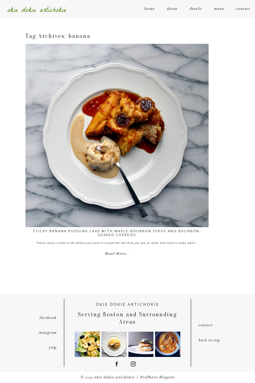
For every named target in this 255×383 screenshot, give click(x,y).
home (149, 9)
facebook (48, 318)
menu (219, 9)
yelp (53, 347)
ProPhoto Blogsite (157, 377)
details (195, 9)
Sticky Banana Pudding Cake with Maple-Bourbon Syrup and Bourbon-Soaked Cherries (117, 233)
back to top (209, 340)
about (172, 9)
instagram (47, 332)
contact (243, 9)
